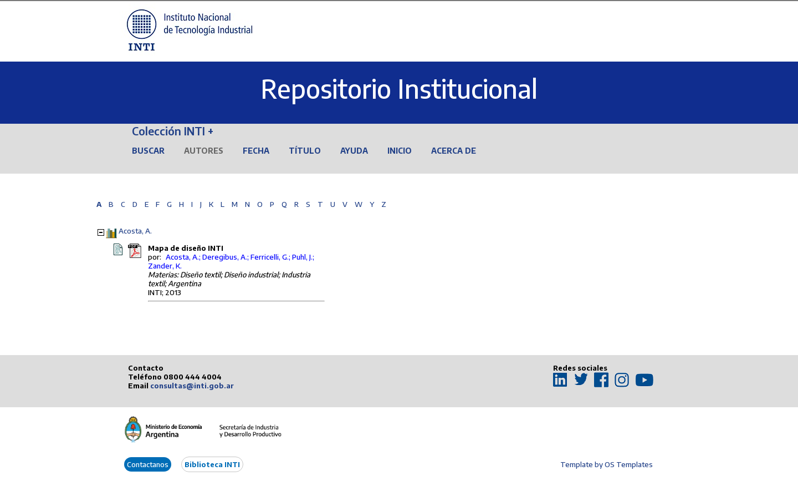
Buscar (148, 150)
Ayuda (354, 150)
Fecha (256, 150)
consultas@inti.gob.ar (192, 385)
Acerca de (453, 150)
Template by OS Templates (606, 464)
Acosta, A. (135, 230)
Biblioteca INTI (212, 464)
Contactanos (147, 464)
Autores (203, 150)
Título (305, 150)
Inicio (399, 150)
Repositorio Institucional (399, 88)
